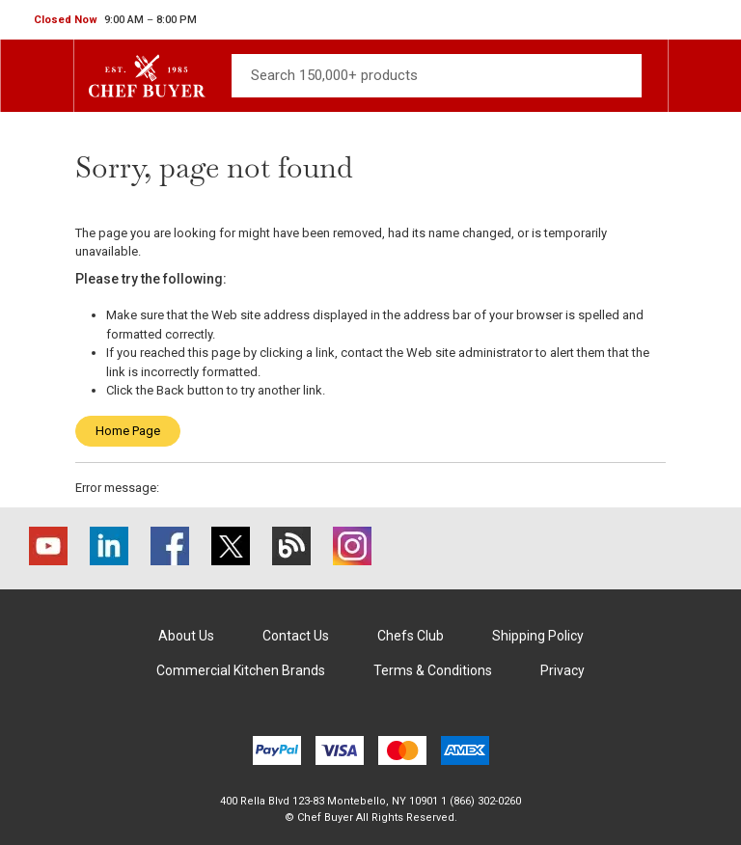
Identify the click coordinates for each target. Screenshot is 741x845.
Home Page (128, 430)
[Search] (437, 75)
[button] (115, 20)
